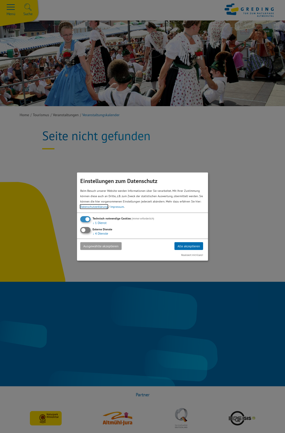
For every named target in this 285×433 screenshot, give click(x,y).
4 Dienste (100, 233)
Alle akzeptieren (189, 246)
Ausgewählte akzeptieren (101, 246)
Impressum (117, 206)
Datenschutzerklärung (94, 206)
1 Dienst (99, 222)
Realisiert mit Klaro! (192, 255)
